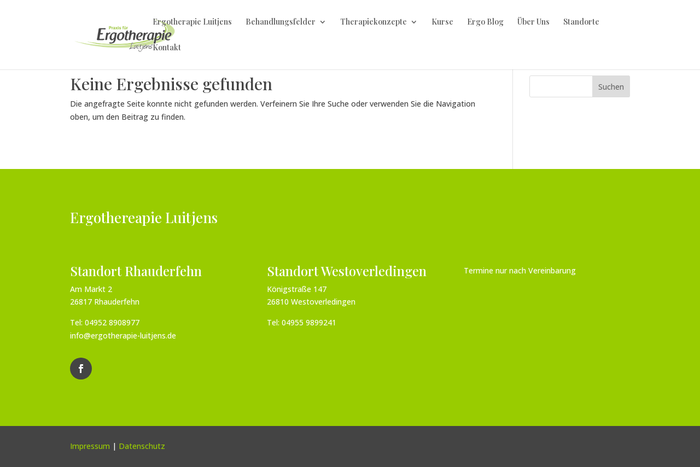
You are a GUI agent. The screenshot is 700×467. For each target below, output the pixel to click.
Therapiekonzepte (373, 22)
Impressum (90, 446)
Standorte (581, 22)
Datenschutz (142, 446)
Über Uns (533, 22)
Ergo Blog (485, 22)
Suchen (611, 86)
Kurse (442, 22)
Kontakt (167, 48)
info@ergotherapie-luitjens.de (123, 335)
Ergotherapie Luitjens (192, 22)
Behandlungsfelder (281, 22)
